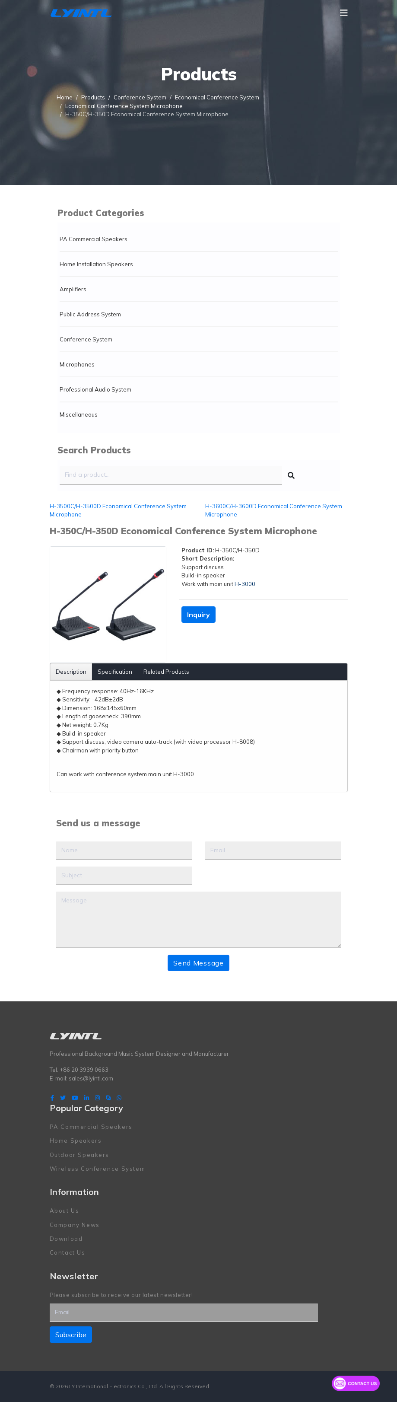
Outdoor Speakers (80, 1154)
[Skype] (108, 1097)
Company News (75, 1224)
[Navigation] (344, 13)
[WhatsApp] (119, 1097)
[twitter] (63, 1097)
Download (66, 1238)
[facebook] (52, 1097)
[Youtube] (75, 1097)
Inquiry (198, 614)
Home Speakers (76, 1140)
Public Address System (90, 314)
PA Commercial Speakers (93, 239)
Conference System (86, 339)
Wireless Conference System (98, 1168)
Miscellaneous (79, 414)
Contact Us (68, 1252)
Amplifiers (73, 289)
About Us (64, 1210)
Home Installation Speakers (96, 264)
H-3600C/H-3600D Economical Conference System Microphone (273, 510)
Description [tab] (71, 671)
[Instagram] (97, 1097)
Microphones (77, 364)
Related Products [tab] (166, 671)
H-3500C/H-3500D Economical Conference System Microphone (118, 510)
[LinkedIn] (86, 1097)
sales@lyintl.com (91, 1078)
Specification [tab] (115, 671)
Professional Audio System (95, 389)
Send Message (198, 963)
